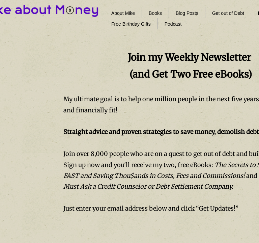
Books (155, 13)
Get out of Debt (228, 13)
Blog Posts (187, 13)
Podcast (173, 24)
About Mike (123, 13)
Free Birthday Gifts (131, 24)
